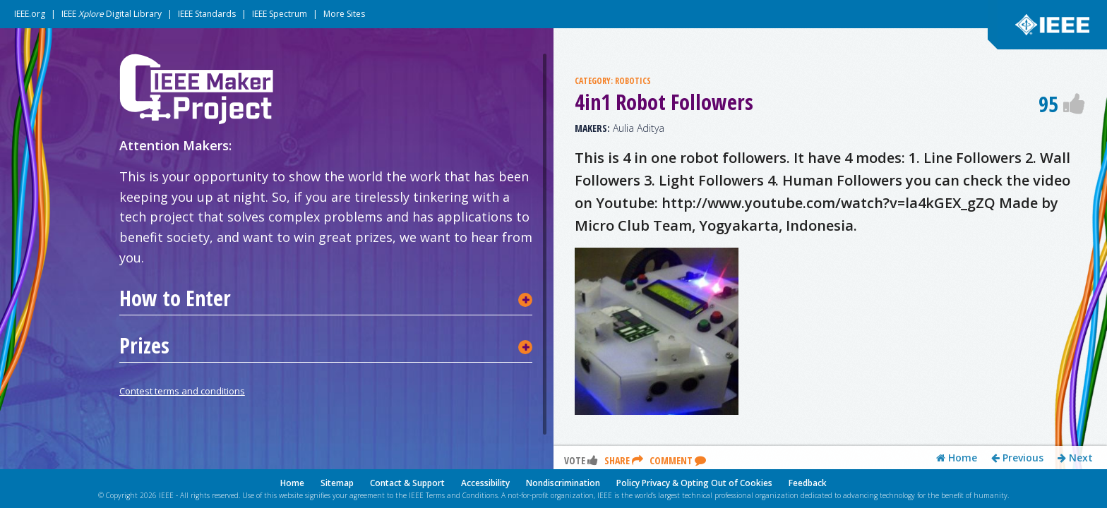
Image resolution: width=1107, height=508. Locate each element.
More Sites (344, 14)
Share (623, 262)
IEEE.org (29, 14)
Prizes (144, 346)
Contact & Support (407, 483)
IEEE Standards (207, 14)
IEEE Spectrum (279, 14)
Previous (1017, 260)
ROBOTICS (633, 81)
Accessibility (485, 483)
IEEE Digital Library (111, 14)
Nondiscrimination (563, 483)
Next (1075, 260)
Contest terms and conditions (182, 391)
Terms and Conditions (462, 495)
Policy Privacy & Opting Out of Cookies (694, 483)
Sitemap (337, 483)
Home (956, 260)
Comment (678, 262)
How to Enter (175, 298)
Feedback (808, 483)
